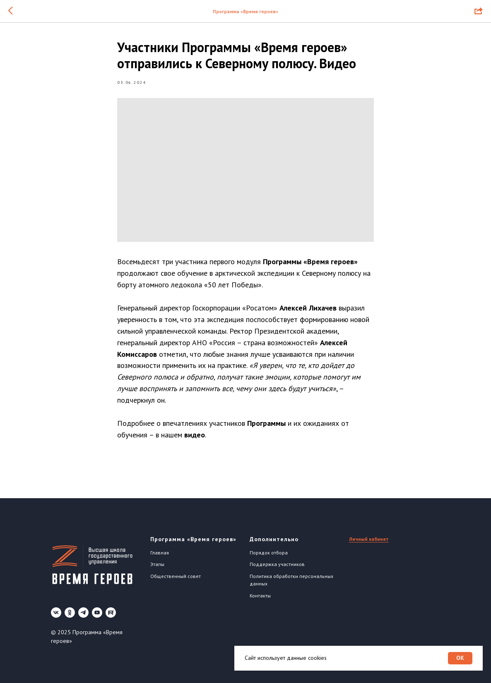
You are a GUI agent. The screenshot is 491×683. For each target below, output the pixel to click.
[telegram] (83, 612)
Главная (159, 552)
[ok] (70, 612)
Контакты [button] (260, 595)
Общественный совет (175, 576)
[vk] (56, 612)
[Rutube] (111, 612)
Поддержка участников (277, 564)
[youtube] (97, 612)
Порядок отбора (269, 552)
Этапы (157, 564)
